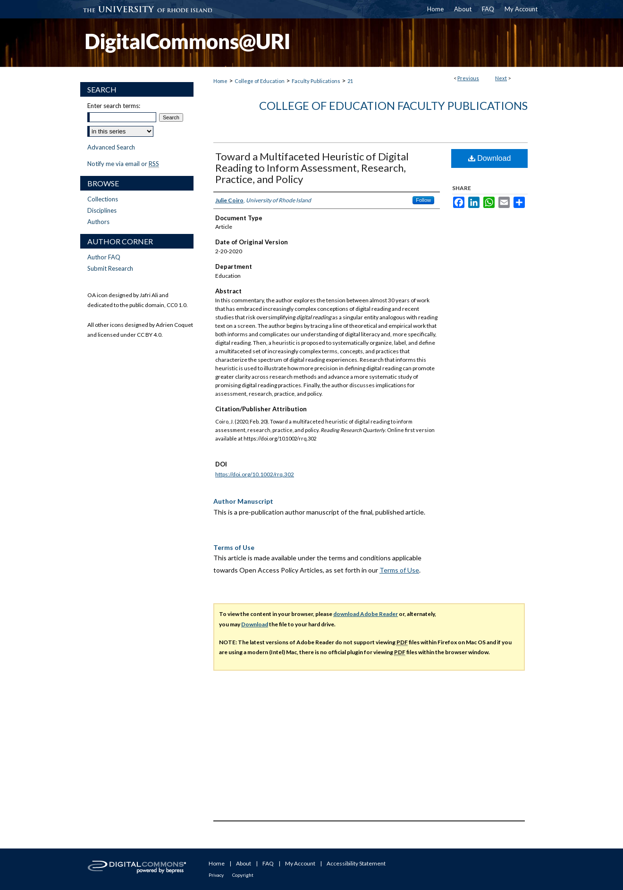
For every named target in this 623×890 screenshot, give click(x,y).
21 (350, 81)
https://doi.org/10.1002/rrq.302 (254, 474)
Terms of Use (399, 570)
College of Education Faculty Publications (393, 105)
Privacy (216, 875)
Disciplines (102, 210)
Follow (423, 200)
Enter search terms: (113, 105)
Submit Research (110, 268)
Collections (102, 199)
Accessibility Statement (356, 863)
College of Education (260, 81)
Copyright (242, 875)
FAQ (268, 863)
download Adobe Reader (365, 613)
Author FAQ (103, 257)
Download (489, 158)
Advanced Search (111, 147)
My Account (300, 863)
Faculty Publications (316, 81)
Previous (468, 78)
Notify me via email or (123, 163)
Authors (98, 221)
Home (220, 81)
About (243, 863)
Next (501, 78)
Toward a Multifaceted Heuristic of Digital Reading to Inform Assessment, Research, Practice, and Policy (312, 167)
